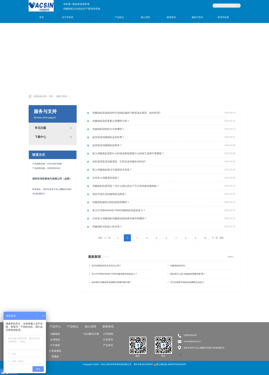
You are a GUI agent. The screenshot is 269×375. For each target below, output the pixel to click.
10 (205, 238)
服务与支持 (62, 96)
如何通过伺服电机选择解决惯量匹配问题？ (112, 282)
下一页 (214, 238)
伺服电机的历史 (177, 265)
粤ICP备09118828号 (144, 364)
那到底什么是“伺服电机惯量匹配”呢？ (188, 274)
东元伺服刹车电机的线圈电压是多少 (187, 282)
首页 (41, 17)
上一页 (107, 238)
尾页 (222, 238)
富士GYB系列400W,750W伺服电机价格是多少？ (114, 274)
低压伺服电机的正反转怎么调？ (106, 265)
